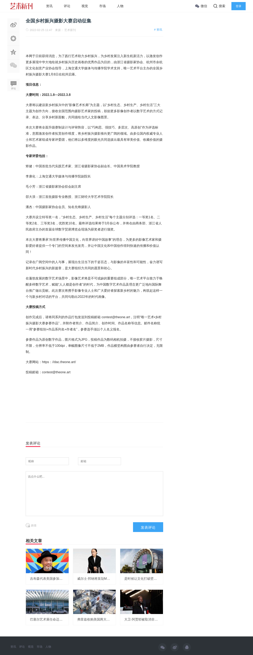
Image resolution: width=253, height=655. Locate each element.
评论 (67, 6)
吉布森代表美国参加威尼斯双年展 (54, 578)
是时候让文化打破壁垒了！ (143, 578)
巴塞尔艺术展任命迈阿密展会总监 (54, 619)
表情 (31, 525)
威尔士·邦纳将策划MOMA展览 (99, 578)
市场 (102, 6)
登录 (238, 6)
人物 (120, 6)
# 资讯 (158, 29)
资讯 (49, 6)
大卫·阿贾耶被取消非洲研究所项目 (149, 619)
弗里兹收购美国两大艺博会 (96, 619)
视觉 (84, 6)
